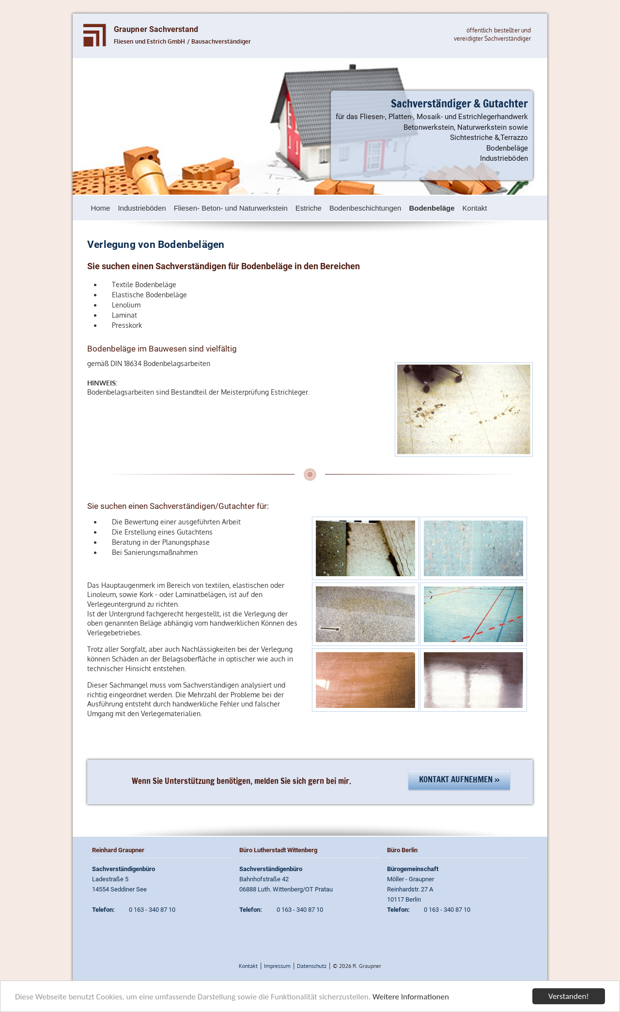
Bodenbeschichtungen (365, 208)
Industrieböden (142, 208)
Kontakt (475, 208)
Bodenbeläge (431, 208)
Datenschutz (311, 965)
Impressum (277, 965)
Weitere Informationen (410, 998)
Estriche (308, 208)
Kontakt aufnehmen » (459, 779)
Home (100, 208)
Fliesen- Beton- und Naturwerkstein (231, 208)
